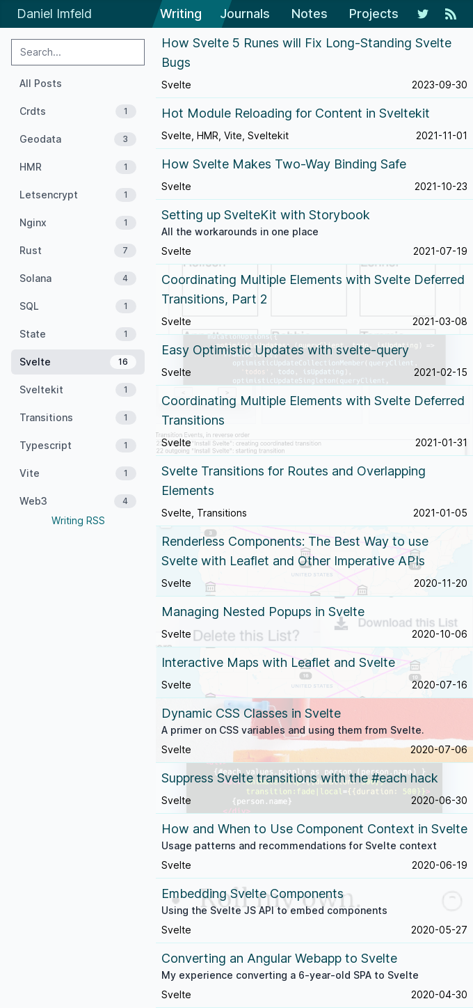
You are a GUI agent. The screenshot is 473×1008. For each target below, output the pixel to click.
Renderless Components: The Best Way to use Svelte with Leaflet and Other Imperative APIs (294, 551)
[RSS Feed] (451, 14)
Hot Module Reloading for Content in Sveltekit (295, 113)
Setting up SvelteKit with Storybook (265, 214)
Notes (309, 13)
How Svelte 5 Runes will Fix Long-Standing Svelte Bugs (306, 53)
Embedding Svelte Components (252, 893)
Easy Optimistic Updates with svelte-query (285, 349)
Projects (374, 13)
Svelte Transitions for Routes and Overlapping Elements (293, 481)
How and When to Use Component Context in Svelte (314, 828)
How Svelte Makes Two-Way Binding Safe (283, 164)
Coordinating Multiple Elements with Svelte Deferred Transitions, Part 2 (313, 289)
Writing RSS (78, 520)
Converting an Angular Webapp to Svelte (279, 958)
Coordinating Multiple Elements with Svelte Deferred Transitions (313, 410)
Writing (181, 13)
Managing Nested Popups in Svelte (262, 611)
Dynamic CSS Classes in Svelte (251, 713)
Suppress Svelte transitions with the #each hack (299, 778)
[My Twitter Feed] (423, 14)
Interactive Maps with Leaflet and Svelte (278, 662)
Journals (245, 13)
